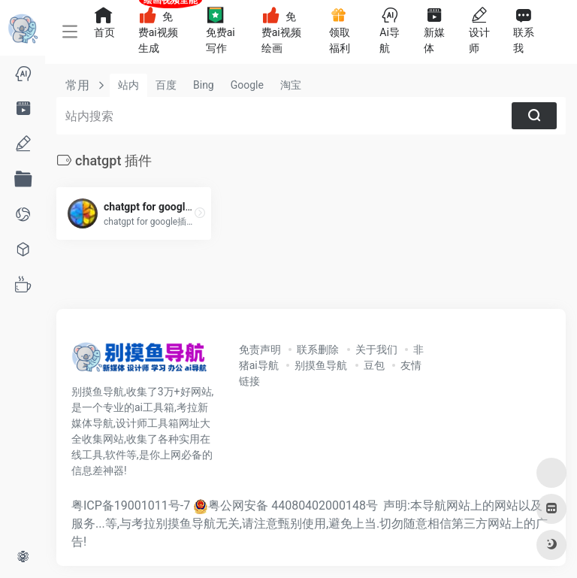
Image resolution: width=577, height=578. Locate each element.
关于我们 (376, 349)
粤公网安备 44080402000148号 (293, 505)
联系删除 (318, 349)
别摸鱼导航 (321, 365)
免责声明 (260, 349)
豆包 (374, 365)
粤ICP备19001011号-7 (130, 505)
